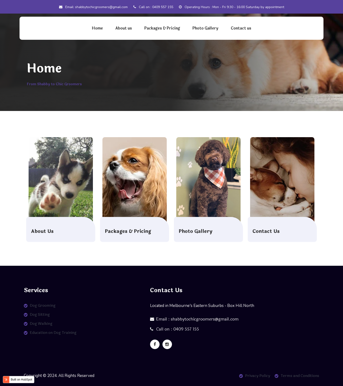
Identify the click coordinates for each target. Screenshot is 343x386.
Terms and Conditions (300, 376)
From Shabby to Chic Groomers (54, 84)
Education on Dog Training (53, 333)
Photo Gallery (205, 28)
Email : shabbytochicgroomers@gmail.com (194, 319)
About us (123, 28)
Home (97, 28)
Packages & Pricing (162, 28)
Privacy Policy (257, 376)
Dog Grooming (42, 305)
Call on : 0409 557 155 (153, 7)
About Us (42, 231)
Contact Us (266, 231)
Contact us (241, 28)
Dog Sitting (40, 314)
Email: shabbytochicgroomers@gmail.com (93, 7)
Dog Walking (41, 323)
